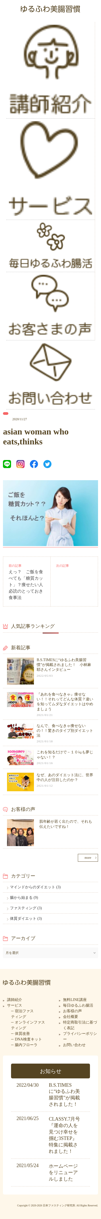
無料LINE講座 (75, 1000)
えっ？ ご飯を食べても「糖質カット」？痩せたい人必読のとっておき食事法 (26, 584)
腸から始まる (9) (24, 898)
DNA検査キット (28, 1039)
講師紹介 (14, 1000)
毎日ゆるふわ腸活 (78, 1005)
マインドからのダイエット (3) (35, 887)
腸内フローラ (26, 1045)
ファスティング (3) (26, 908)
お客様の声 (72, 1011)
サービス (14, 1005)
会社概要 (70, 1017)
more (88, 858)
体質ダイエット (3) (26, 919)
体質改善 (22, 1034)
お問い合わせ (74, 1045)
